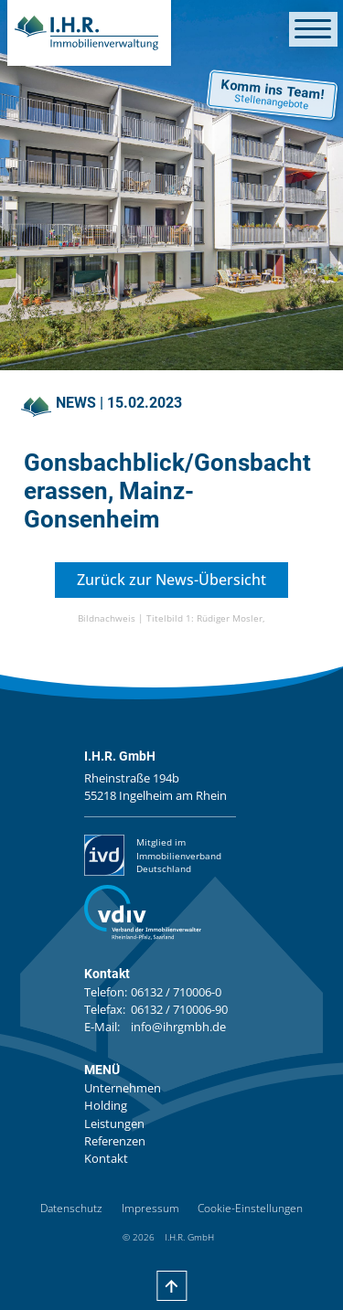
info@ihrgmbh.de (178, 1026)
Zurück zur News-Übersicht (171, 580)
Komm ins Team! (271, 94)
